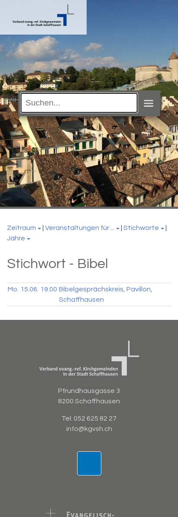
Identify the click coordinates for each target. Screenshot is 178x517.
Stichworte (141, 227)
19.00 (48, 289)
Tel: (67, 418)
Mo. (13, 289)
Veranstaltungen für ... (79, 227)
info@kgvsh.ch (89, 428)
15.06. (29, 289)
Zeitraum (21, 227)
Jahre (16, 238)
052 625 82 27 (95, 418)
